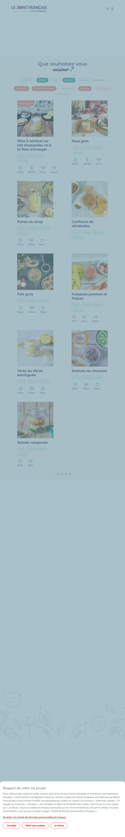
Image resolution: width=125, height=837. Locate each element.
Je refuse (59, 825)
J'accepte (11, 825)
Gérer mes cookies (35, 825)
